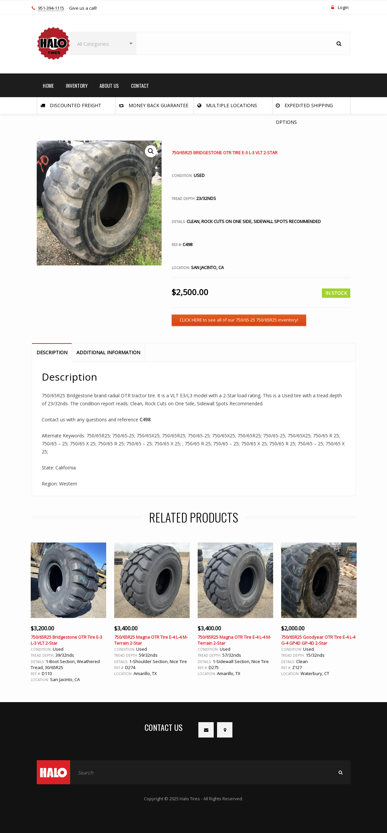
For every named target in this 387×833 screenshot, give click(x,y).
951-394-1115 (51, 8)
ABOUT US (109, 85)
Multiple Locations (227, 105)
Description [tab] (51, 352)
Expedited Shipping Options (304, 108)
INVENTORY (76, 85)
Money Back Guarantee (153, 105)
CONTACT (140, 85)
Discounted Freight (70, 105)
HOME (48, 85)
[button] (151, 151)
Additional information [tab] (108, 352)
